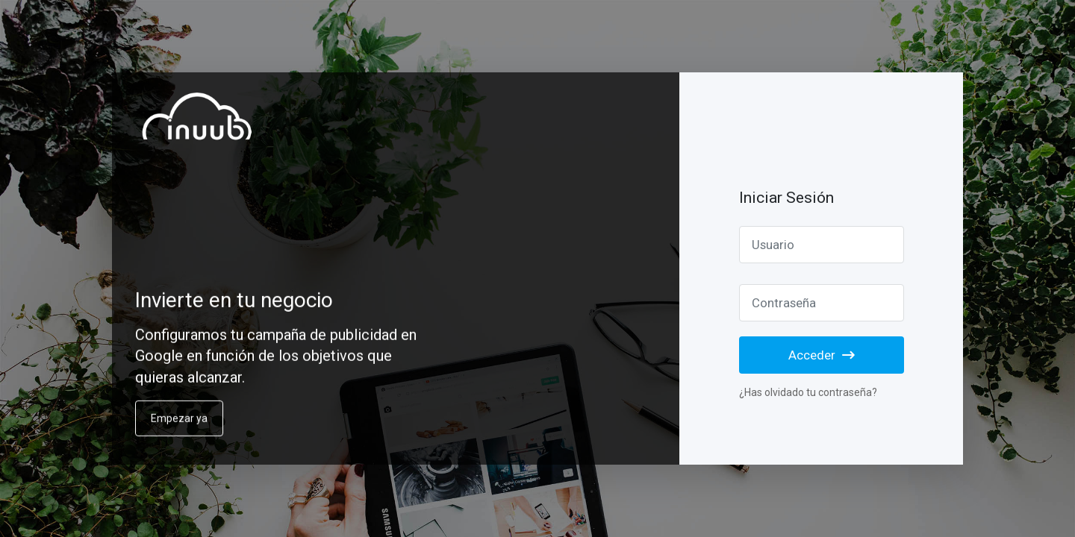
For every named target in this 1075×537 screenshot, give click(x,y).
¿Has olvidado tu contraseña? (808, 392)
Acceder (821, 355)
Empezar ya (179, 424)
